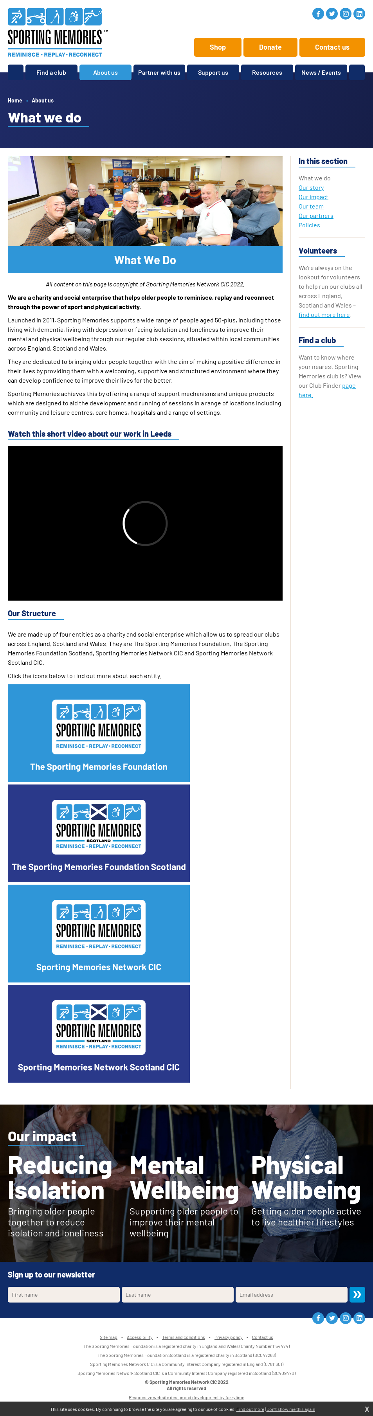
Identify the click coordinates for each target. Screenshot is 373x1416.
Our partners (316, 215)
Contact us (332, 47)
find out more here (324, 314)
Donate (270, 47)
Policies (309, 225)
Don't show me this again (291, 1409)
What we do (315, 178)
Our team (311, 206)
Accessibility (140, 1337)
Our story (311, 187)
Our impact (313, 196)
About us (43, 100)
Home (15, 100)
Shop (218, 47)
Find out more (250, 1409)
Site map (108, 1337)
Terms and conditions (183, 1337)
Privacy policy (228, 1337)
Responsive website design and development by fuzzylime (186, 1397)
